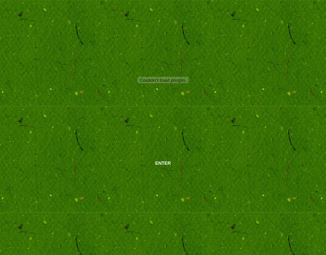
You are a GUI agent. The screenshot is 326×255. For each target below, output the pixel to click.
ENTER (163, 163)
